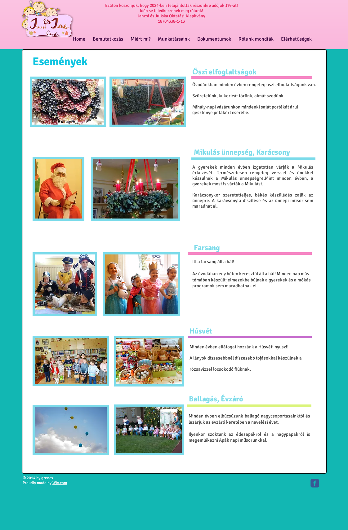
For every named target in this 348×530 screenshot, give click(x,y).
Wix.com (59, 482)
